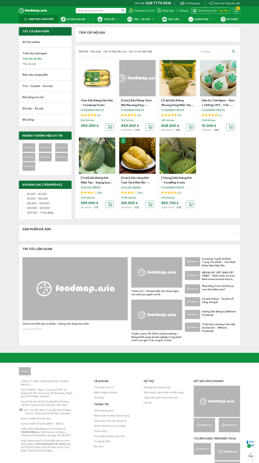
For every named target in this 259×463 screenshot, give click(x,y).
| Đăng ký (182, 10)
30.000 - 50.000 (34, 193)
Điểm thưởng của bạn (105, 392)
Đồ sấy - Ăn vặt (33, 108)
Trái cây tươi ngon (34, 53)
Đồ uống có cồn (33, 97)
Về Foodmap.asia (103, 410)
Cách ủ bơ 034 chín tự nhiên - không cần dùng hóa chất (55, 323)
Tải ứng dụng (190, 3)
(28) (99, 192)
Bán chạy (96, 51)
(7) (219, 115)
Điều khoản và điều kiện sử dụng (111, 415)
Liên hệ (148, 402)
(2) (179, 192)
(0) (99, 115)
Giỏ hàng (99, 397)
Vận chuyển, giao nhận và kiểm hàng (163, 392)
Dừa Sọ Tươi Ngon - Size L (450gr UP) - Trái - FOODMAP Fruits (218, 105)
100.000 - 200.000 (35, 203)
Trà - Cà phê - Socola (37, 86)
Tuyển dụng (100, 431)
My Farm (98, 446)
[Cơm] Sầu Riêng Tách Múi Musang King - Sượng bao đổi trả (136, 105)
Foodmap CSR (102, 441)
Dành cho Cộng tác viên (224, 3)
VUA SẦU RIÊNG (91, 187)
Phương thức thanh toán (157, 387)
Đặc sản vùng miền (35, 74)
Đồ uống (28, 119)
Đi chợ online (31, 42)
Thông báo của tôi (141, 10)
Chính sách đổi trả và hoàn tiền (161, 397)
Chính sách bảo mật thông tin (110, 420)
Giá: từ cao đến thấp (140, 51)
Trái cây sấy (29, 63)
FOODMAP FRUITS (92, 110)
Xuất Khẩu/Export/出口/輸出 (110, 425)
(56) (140, 192)
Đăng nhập (165, 10)
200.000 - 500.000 (36, 208)
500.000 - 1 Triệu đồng (37, 212)
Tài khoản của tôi (103, 387)
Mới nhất (83, 51)
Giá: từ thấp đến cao (115, 51)
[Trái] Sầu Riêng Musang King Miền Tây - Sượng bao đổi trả (177, 105)
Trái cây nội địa (32, 58)
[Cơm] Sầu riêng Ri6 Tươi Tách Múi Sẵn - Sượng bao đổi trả (135, 182)
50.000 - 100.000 (35, 198)
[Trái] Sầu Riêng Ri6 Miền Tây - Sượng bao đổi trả (95, 182)
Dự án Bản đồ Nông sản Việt (109, 436)
